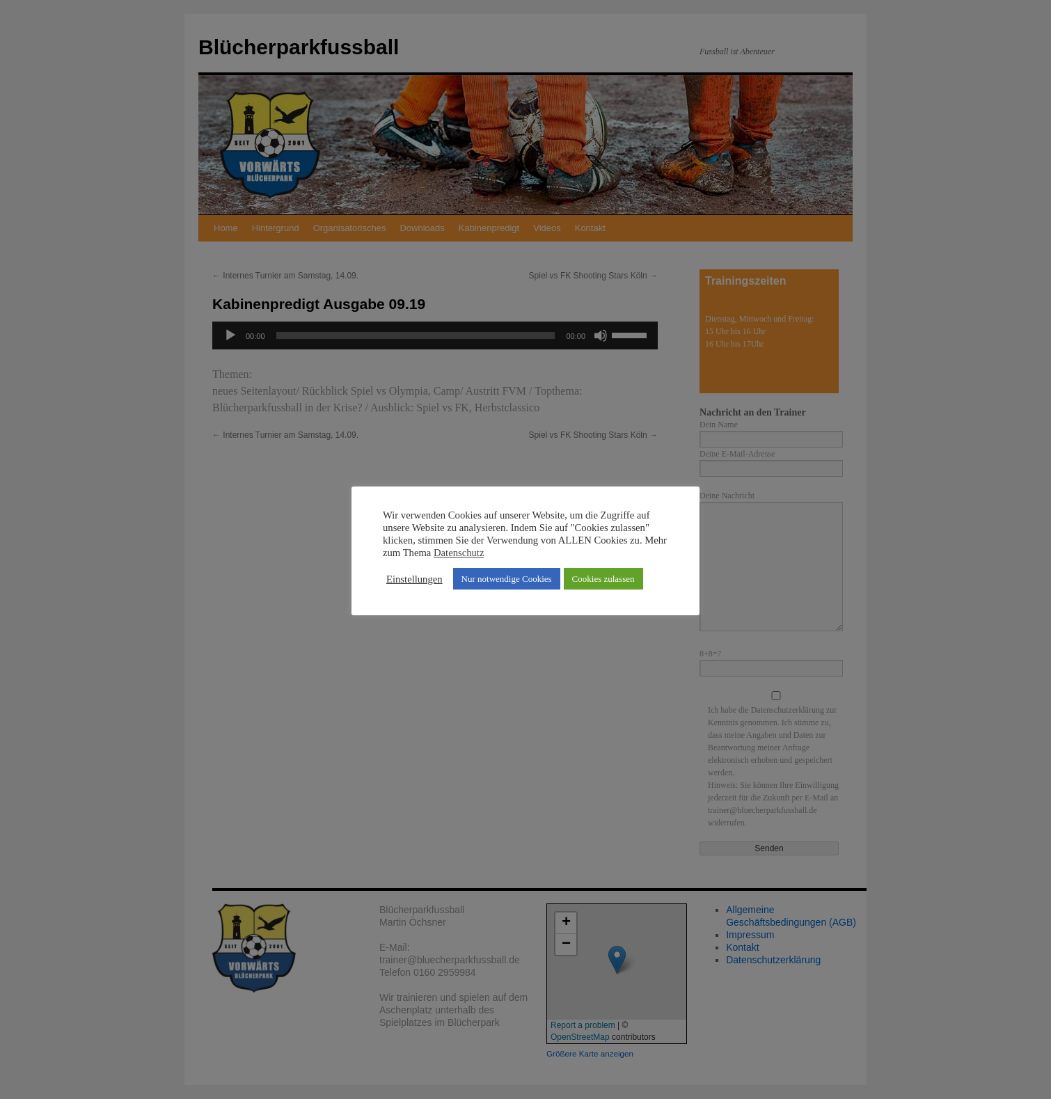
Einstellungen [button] (414, 579)
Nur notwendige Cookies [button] (506, 579)
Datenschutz (459, 552)
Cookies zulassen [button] (603, 579)
